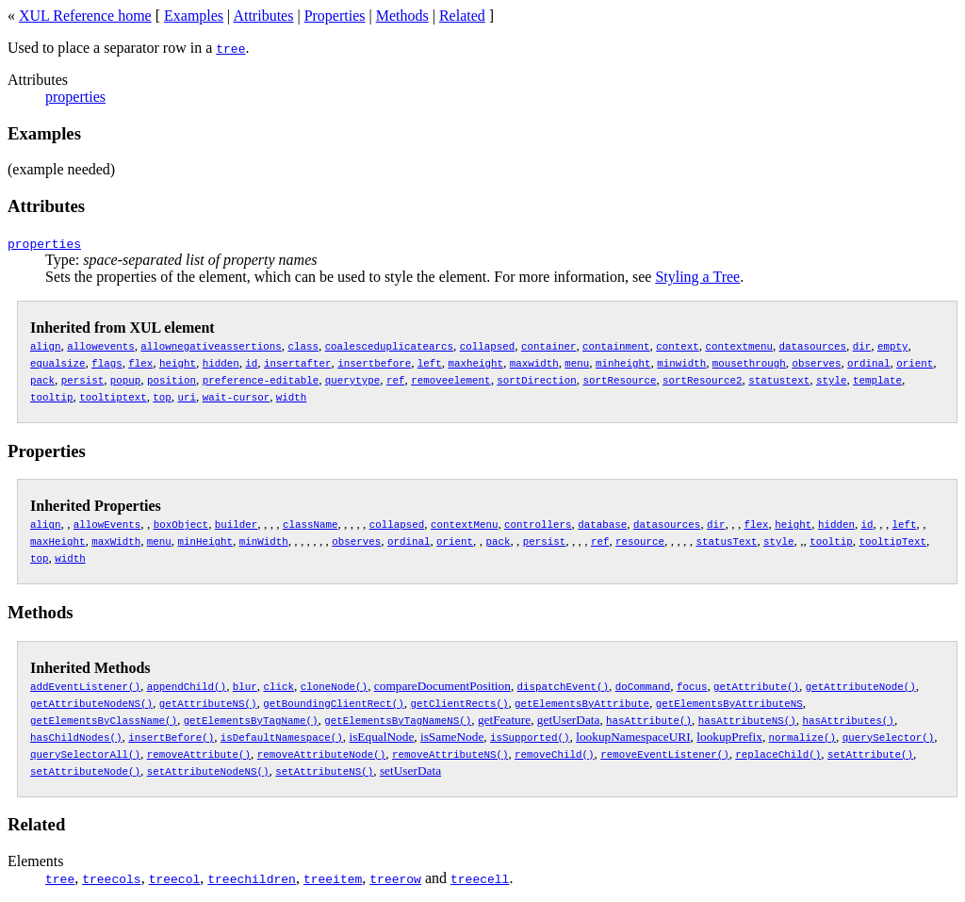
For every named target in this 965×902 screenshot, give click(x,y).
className (310, 524)
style (831, 379)
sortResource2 (702, 379)
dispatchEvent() (563, 686)
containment (615, 345)
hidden (221, 362)
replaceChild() (778, 753)
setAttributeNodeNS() (208, 770)
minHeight (204, 540)
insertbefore (374, 362)
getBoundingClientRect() (333, 703)
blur (245, 686)
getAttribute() (756, 686)
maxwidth (534, 362)
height (177, 362)
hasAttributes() (847, 720)
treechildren (251, 878)
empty (892, 345)
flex (140, 362)
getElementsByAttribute (582, 703)
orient (914, 362)
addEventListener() (85, 686)
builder (236, 524)
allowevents (100, 345)
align (45, 345)
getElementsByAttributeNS (729, 703)
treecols (111, 878)
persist (82, 379)
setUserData (410, 770)
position (171, 379)
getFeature (504, 720)
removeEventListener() (664, 753)
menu (576, 362)
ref (395, 379)
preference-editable (261, 379)
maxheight (475, 362)
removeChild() (554, 753)
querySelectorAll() (85, 753)
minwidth (681, 362)
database (602, 524)
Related (462, 16)
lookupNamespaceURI (633, 737)
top (162, 396)
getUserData (568, 720)
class (302, 345)
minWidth (263, 540)
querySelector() (888, 737)
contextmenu (738, 345)
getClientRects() (459, 703)
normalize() (801, 737)
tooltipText (892, 540)
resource (639, 540)
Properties (335, 16)
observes (816, 362)
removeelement (450, 379)
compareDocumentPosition (442, 686)
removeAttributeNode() (321, 753)
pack (42, 379)
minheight (623, 362)
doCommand (642, 686)
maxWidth (115, 540)
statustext (779, 379)
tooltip (51, 396)
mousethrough (749, 362)
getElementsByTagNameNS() (397, 720)
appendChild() (186, 686)
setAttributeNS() (324, 770)
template (877, 379)
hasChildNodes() (76, 737)
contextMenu (464, 524)
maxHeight (57, 540)
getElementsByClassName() (103, 720)
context (677, 345)
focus (692, 686)
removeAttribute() (199, 753)
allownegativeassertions (210, 345)
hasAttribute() (649, 720)
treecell (479, 878)
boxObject (181, 524)
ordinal (868, 362)
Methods (402, 16)
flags (106, 362)
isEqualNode (381, 737)
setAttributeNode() (85, 770)
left (429, 362)
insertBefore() (171, 737)
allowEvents (107, 524)
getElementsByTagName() (251, 720)
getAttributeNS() (208, 703)
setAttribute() (870, 753)
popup (125, 379)
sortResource (619, 379)
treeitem (332, 878)
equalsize (57, 362)
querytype (352, 379)
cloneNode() (334, 686)
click (278, 686)
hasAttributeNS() (747, 720)
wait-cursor (236, 396)
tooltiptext (112, 396)
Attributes (263, 16)
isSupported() (529, 737)
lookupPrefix (729, 737)
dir (862, 345)
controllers (537, 524)
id (251, 362)
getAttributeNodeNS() (91, 703)
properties (75, 97)
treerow (395, 878)
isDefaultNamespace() (282, 737)
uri (186, 396)
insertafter (297, 362)
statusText (726, 540)
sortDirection (536, 379)
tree (230, 48)
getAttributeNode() (861, 686)
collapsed (487, 345)
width (291, 396)
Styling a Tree (697, 277)
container (548, 345)
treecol (175, 878)
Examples (193, 16)
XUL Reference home (85, 16)
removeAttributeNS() (450, 753)
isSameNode (451, 737)
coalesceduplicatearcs (389, 345)
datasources (811, 345)
